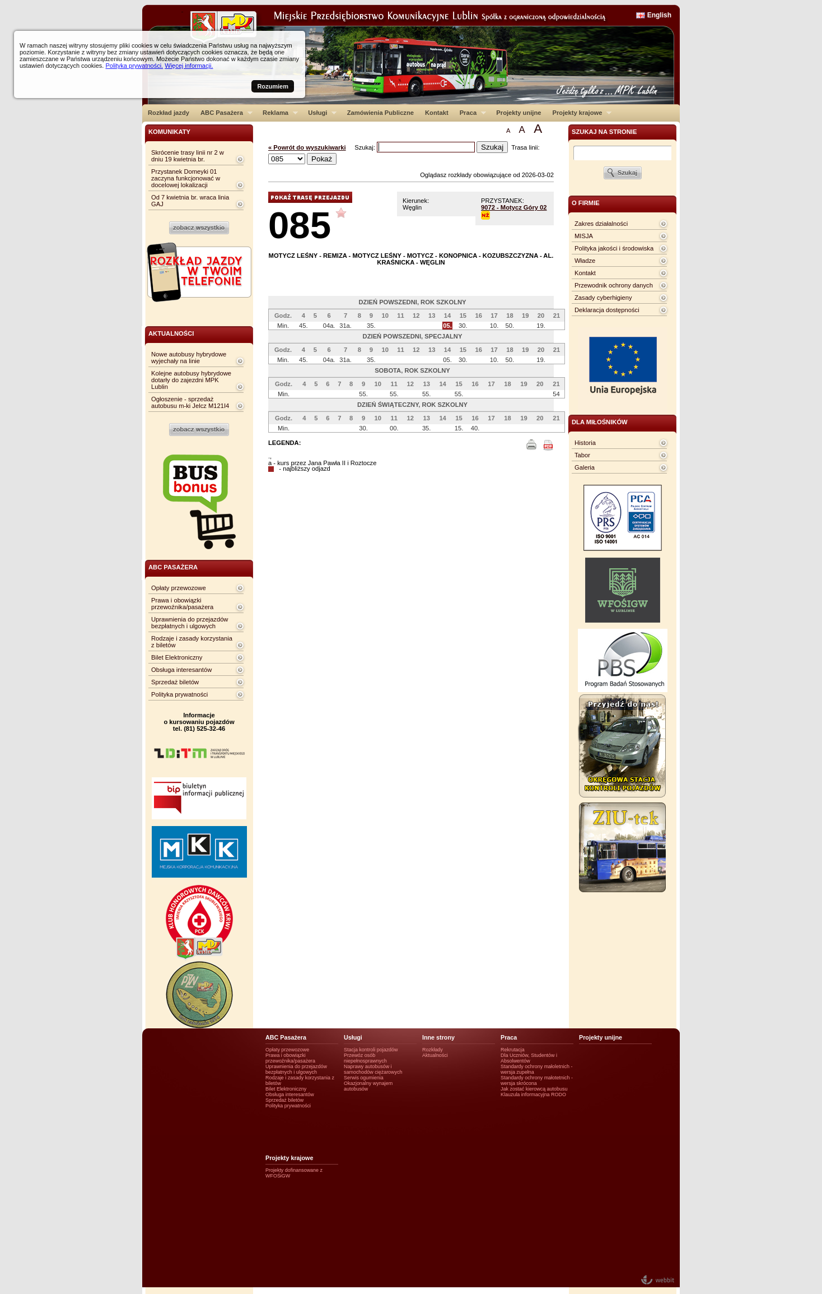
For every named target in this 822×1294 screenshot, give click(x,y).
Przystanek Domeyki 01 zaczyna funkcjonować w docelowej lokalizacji (185, 178)
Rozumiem (272, 86)
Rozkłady (432, 1049)
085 (299, 225)
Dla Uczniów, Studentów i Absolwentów (529, 1058)
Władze (585, 260)
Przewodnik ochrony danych (614, 285)
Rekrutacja (513, 1049)
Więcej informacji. (189, 65)
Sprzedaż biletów (175, 682)
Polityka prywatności (179, 694)
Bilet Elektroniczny (176, 657)
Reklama (277, 112)
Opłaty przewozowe (178, 588)
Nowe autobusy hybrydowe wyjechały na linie (188, 357)
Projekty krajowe (579, 112)
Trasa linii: (525, 147)
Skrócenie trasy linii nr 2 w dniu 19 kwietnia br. (187, 156)
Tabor (582, 455)
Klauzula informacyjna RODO (533, 1094)
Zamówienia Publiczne (380, 112)
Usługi (319, 112)
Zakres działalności (601, 223)
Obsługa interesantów (181, 669)
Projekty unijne (518, 112)
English (659, 15)
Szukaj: (365, 147)
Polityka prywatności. (134, 65)
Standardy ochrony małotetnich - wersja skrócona (537, 1080)
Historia (585, 442)
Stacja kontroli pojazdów (371, 1049)
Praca (470, 112)
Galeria (585, 467)
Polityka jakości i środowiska (614, 248)
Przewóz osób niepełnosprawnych (365, 1058)
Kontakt (437, 112)
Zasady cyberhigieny (603, 297)
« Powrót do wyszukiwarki (307, 147)
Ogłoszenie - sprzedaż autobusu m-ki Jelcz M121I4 (190, 402)
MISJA (584, 236)
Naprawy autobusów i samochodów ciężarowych (373, 1069)
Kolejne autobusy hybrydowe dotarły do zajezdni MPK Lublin (191, 380)
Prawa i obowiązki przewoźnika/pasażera (182, 603)
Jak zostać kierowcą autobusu (534, 1089)
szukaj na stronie (604, 131)
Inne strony (438, 1037)
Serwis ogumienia (364, 1077)
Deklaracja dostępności (607, 310)
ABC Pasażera (224, 112)
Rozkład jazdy (168, 112)
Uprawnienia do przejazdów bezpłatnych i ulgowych (189, 622)
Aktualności (435, 1055)
